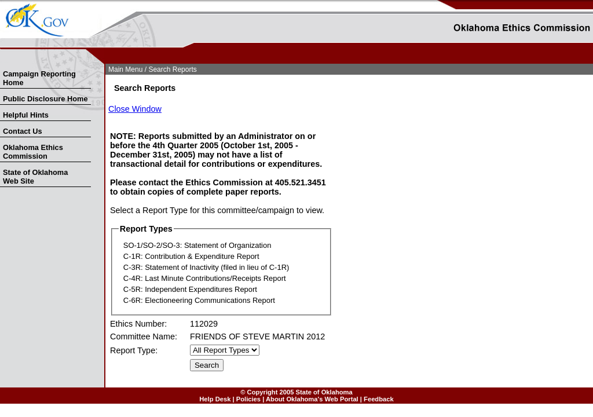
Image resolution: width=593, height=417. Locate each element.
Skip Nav (1, 61)
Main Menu (125, 69)
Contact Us (22, 131)
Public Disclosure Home (45, 98)
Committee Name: (143, 336)
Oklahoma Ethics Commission (33, 151)
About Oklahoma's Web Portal (312, 399)
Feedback (379, 399)
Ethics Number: (138, 323)
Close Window (135, 109)
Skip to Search (7, 61)
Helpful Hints (26, 115)
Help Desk (214, 399)
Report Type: (134, 350)
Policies (248, 399)
